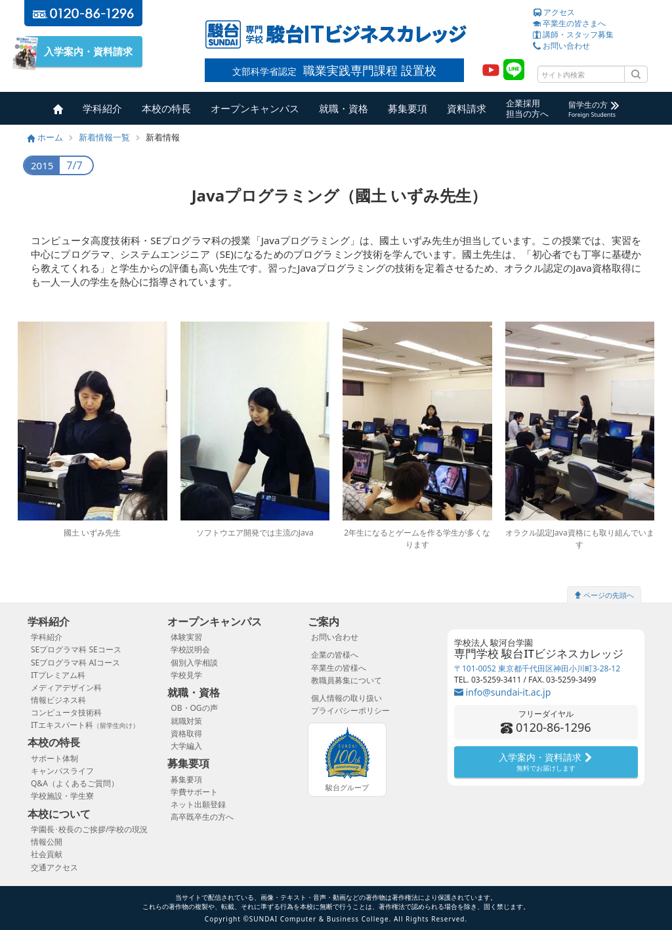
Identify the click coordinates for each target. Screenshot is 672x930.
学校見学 (186, 675)
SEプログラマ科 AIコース (75, 662)
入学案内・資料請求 (83, 51)
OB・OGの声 (194, 707)
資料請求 (466, 108)
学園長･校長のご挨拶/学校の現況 (89, 829)
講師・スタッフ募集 (573, 34)
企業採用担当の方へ (527, 108)
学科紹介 (102, 108)
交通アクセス (54, 867)
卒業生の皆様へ (338, 667)
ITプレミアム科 (58, 675)
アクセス (554, 12)
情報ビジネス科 (58, 700)
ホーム (45, 137)
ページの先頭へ (604, 595)
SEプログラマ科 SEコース (76, 649)
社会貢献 (46, 854)
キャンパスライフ (62, 770)
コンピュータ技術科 (66, 712)
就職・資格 (343, 108)
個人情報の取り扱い (346, 698)
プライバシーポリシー (350, 710)
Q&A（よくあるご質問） (75, 783)
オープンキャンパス (255, 108)
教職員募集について (346, 680)
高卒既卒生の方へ (202, 816)
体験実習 (186, 637)
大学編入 (186, 745)
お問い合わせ (561, 45)
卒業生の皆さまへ (569, 23)
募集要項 (407, 108)
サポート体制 (54, 758)
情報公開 (46, 841)
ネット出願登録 (198, 804)
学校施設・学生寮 (62, 795)
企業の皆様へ (334, 654)
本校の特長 (166, 108)
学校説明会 (190, 649)
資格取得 (186, 733)
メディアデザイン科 (66, 687)
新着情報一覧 (104, 137)
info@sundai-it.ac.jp (502, 692)
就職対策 (186, 721)
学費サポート (194, 791)
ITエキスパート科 (85, 724)
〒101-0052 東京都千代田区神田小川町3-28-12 (537, 668)
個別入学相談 (194, 662)
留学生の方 (593, 109)
